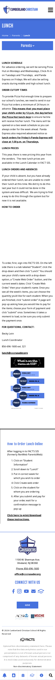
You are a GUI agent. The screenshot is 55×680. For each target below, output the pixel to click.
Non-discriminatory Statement (27, 666)
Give (27, 605)
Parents (27, 45)
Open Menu (50, 10)
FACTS (41, 591)
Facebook (13, 591)
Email (33, 591)
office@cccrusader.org (28, 574)
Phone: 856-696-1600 (27, 568)
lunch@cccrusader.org (15, 352)
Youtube (26, 591)
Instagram (19, 591)
